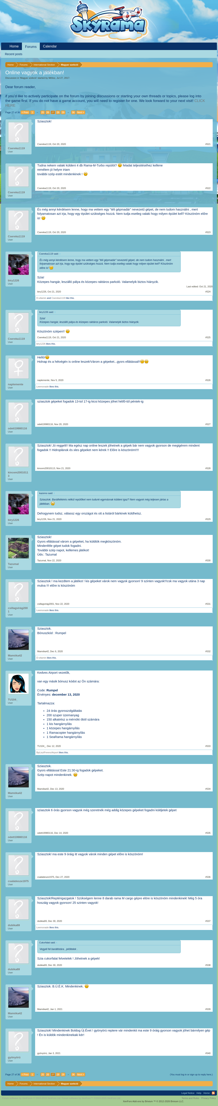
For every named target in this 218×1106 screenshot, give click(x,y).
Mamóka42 (15, 655)
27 (53, 112)
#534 (208, 789)
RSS (213, 1093)
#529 (208, 519)
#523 (208, 232)
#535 (208, 833)
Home (14, 46)
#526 (208, 380)
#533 (208, 746)
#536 (208, 877)
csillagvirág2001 (18, 609)
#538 (208, 965)
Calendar (50, 46)
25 (42, 112)
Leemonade (42, 386)
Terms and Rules (190, 1098)
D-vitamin (41, 298)
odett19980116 (17, 428)
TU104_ (13, 699)
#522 (208, 188)
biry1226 (13, 280)
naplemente (15, 384)
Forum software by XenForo (31, 1098)
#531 (208, 604)
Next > (80, 112)
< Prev (25, 112)
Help (198, 1093)
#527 (208, 424)
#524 (208, 291)
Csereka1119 (16, 148)
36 (73, 112)
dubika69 (14, 925)
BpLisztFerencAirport (47, 752)
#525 (208, 337)
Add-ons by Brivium (153, 1101)
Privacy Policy (208, 1098)
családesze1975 (18, 881)
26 (47, 112)
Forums (31, 47)
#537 (208, 921)
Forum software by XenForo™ (91, 1098)
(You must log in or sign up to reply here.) (191, 1074)
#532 (208, 651)
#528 (208, 468)
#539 (208, 1009)
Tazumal (13, 564)
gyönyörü (14, 1057)
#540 (208, 1053)
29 (63, 112)
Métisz (52, 78)
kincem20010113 (18, 474)
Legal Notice (187, 1093)
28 (58, 112)
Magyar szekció (28, 78)
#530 (208, 560)
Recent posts (13, 54)
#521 (208, 144)
